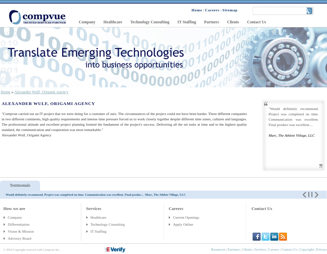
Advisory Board (20, 238)
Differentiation (19, 224)
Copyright (306, 249)
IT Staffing (98, 231)
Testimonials (20, 185)
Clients (247, 249)
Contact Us (262, 208)
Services (260, 249)
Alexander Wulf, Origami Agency (41, 92)
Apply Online (183, 224)
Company (15, 217)
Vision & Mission (21, 231)
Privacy (321, 249)
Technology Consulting (107, 224)
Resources (218, 249)
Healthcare (98, 217)
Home (5, 92)
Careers (273, 249)
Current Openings (186, 217)
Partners (234, 249)
